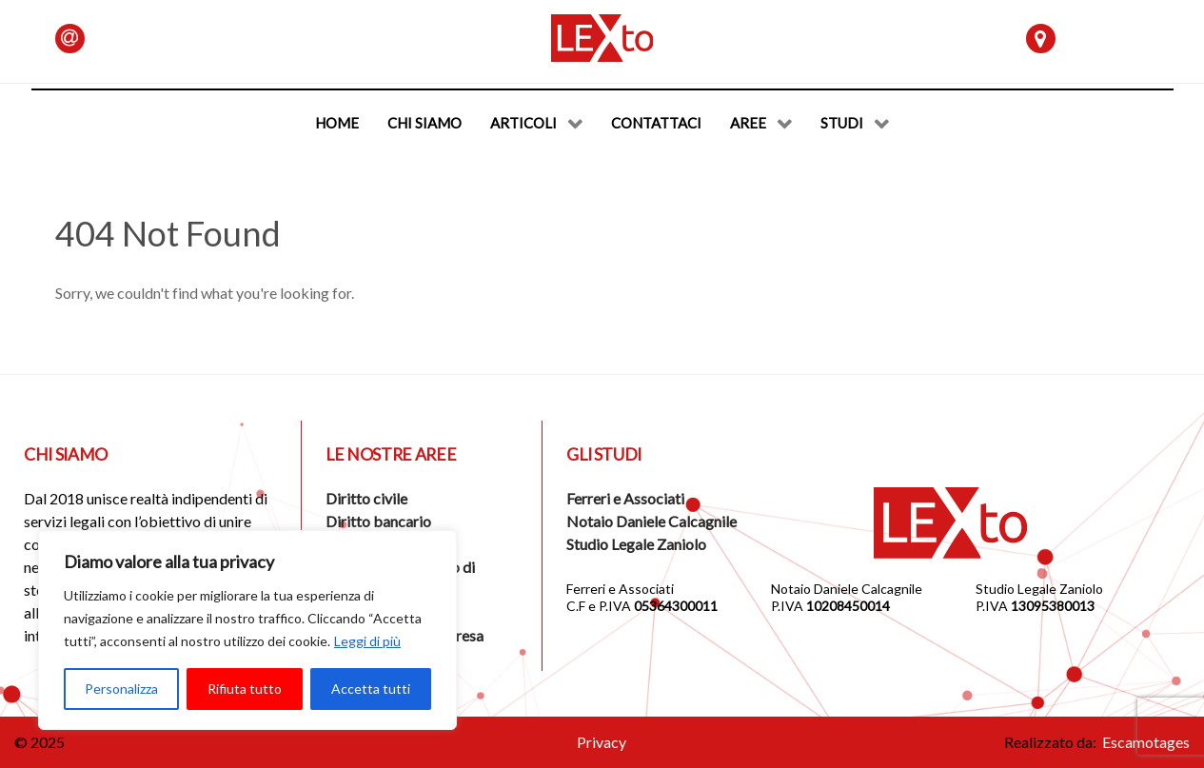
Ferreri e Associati (625, 498)
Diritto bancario (378, 521)
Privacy (601, 742)
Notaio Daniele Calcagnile (651, 521)
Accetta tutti (370, 688)
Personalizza (121, 688)
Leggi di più (367, 641)
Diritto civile (366, 498)
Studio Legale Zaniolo (636, 544)
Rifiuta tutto (244, 688)
